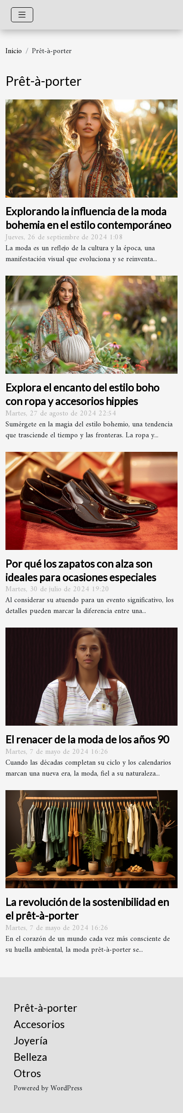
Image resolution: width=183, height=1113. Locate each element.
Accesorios (39, 1024)
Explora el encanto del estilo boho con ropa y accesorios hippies (82, 394)
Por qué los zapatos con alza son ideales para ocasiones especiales (80, 570)
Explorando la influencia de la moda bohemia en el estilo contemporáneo (88, 218)
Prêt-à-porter (45, 1007)
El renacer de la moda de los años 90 (87, 739)
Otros (27, 1073)
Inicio (13, 51)
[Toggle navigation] (22, 14)
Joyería (31, 1040)
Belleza (30, 1056)
